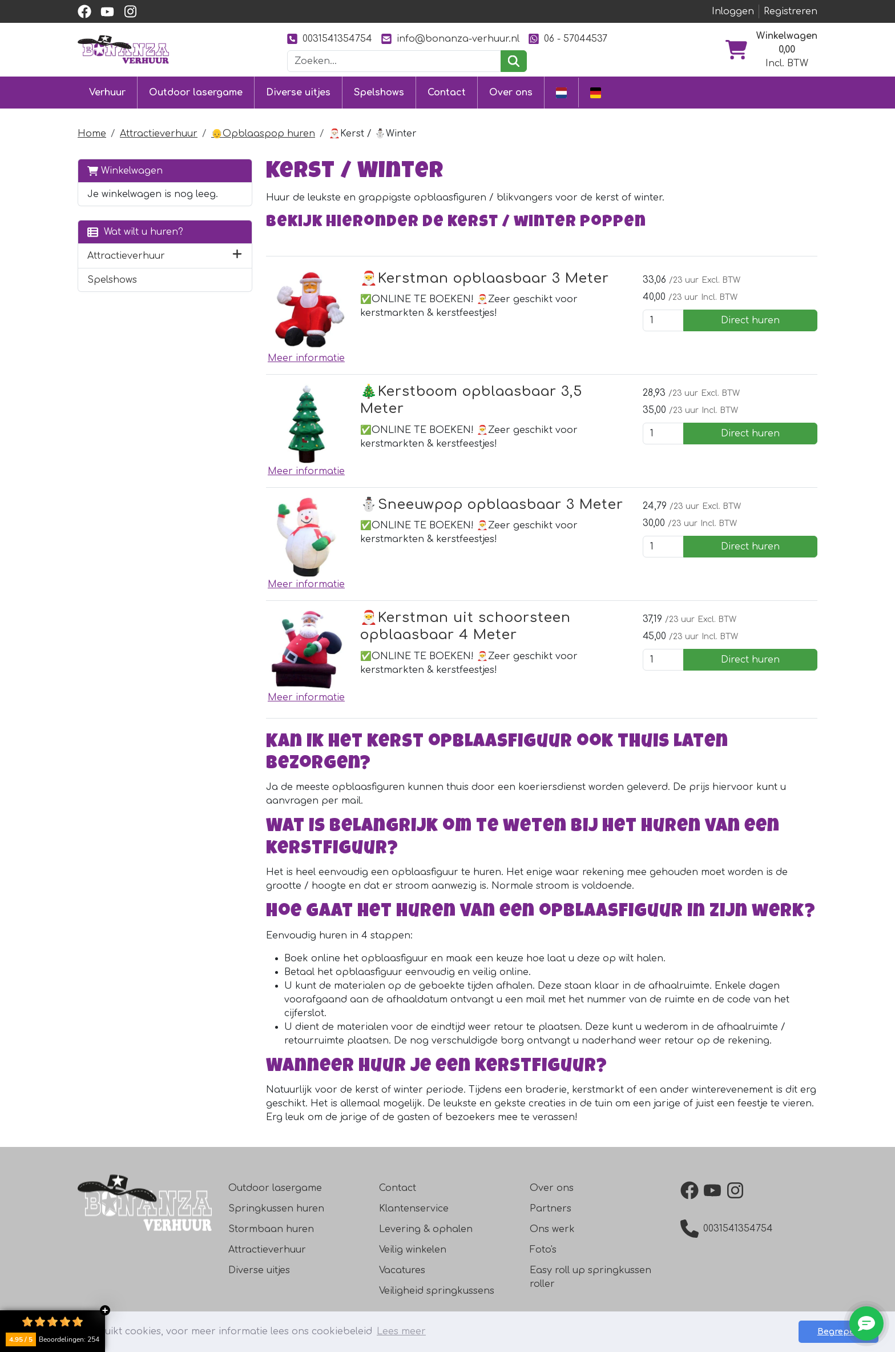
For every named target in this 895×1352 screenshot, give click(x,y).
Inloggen (733, 11)
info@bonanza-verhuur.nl (450, 38)
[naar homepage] (123, 49)
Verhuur (107, 92)
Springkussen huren (276, 1208)
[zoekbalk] (394, 61)
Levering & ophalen (426, 1229)
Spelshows (379, 92)
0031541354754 (329, 38)
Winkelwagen (125, 170)
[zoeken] (513, 61)
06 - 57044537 (568, 38)
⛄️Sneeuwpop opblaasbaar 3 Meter (491, 504)
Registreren (790, 11)
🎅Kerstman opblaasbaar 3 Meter (484, 278)
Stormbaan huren (271, 1229)
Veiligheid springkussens (436, 1291)
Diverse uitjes (298, 92)
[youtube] (107, 11)
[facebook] (84, 11)
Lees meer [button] (401, 1331)
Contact (447, 92)
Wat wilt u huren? (135, 231)
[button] (237, 255)
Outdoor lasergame (196, 92)
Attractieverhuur (158, 134)
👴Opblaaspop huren (263, 134)
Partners (550, 1208)
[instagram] (130, 11)
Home (92, 134)
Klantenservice (414, 1208)
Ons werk (552, 1229)
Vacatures (402, 1270)
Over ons (511, 92)
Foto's (543, 1250)
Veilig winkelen (412, 1250)
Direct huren (750, 320)
